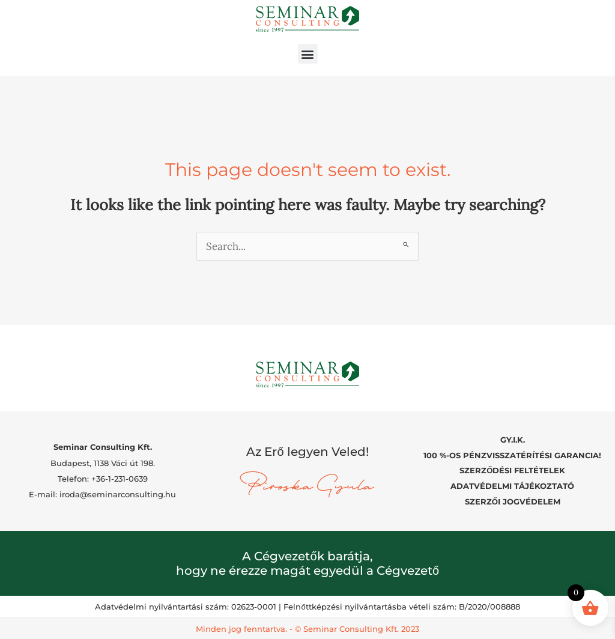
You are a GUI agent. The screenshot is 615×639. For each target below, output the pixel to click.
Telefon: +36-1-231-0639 (103, 478)
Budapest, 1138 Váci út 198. (102, 462)
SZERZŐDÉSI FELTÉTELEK (512, 470)
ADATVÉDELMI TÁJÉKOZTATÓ (512, 486)
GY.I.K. (512, 439)
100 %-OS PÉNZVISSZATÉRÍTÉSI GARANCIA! (512, 454)
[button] (308, 54)
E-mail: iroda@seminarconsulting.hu (102, 494)
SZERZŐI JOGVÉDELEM (512, 501)
